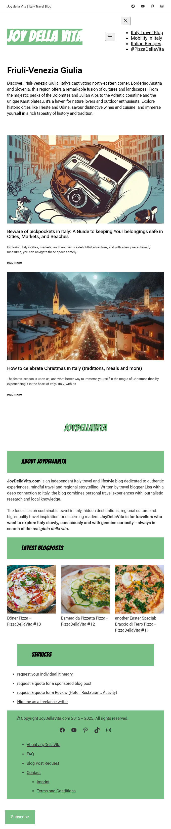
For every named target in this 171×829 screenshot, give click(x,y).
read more (14, 262)
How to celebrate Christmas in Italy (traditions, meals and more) (74, 368)
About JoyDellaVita (43, 744)
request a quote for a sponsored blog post (54, 683)
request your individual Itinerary (45, 674)
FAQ (30, 754)
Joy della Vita (44, 36)
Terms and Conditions (56, 791)
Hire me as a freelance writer (42, 701)
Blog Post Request (43, 763)
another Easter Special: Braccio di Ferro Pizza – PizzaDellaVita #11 (135, 624)
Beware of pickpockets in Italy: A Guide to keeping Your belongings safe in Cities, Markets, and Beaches (85, 234)
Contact (34, 772)
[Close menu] (126, 21)
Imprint (43, 782)
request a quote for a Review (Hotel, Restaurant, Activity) (67, 692)
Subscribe (20, 816)
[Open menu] (110, 37)
